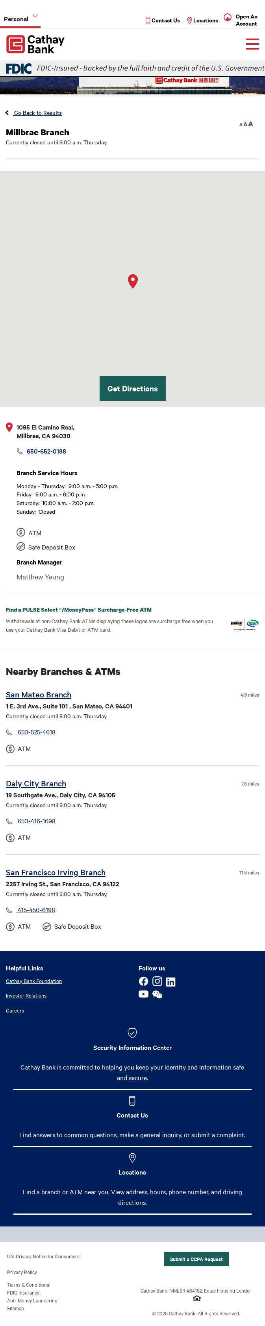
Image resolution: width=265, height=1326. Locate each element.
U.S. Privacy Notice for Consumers (43, 1256)
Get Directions (132, 388)
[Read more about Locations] (202, 19)
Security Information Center (132, 1047)
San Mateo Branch (38, 694)
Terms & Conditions (28, 1284)
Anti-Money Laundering (32, 1300)
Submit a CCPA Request (196, 1259)
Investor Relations (26, 995)
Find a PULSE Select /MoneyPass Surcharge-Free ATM (85, 609)
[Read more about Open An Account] (248, 19)
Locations (132, 1172)
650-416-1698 (36, 820)
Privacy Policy (22, 1272)
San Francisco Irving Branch (56, 872)
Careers (15, 1010)
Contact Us (132, 1115)
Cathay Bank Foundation (34, 980)
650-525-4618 (36, 731)
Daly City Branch (36, 783)
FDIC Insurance (23, 1292)
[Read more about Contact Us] (162, 19)
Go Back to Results (37, 112)
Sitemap (15, 1308)
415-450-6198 (35, 909)
